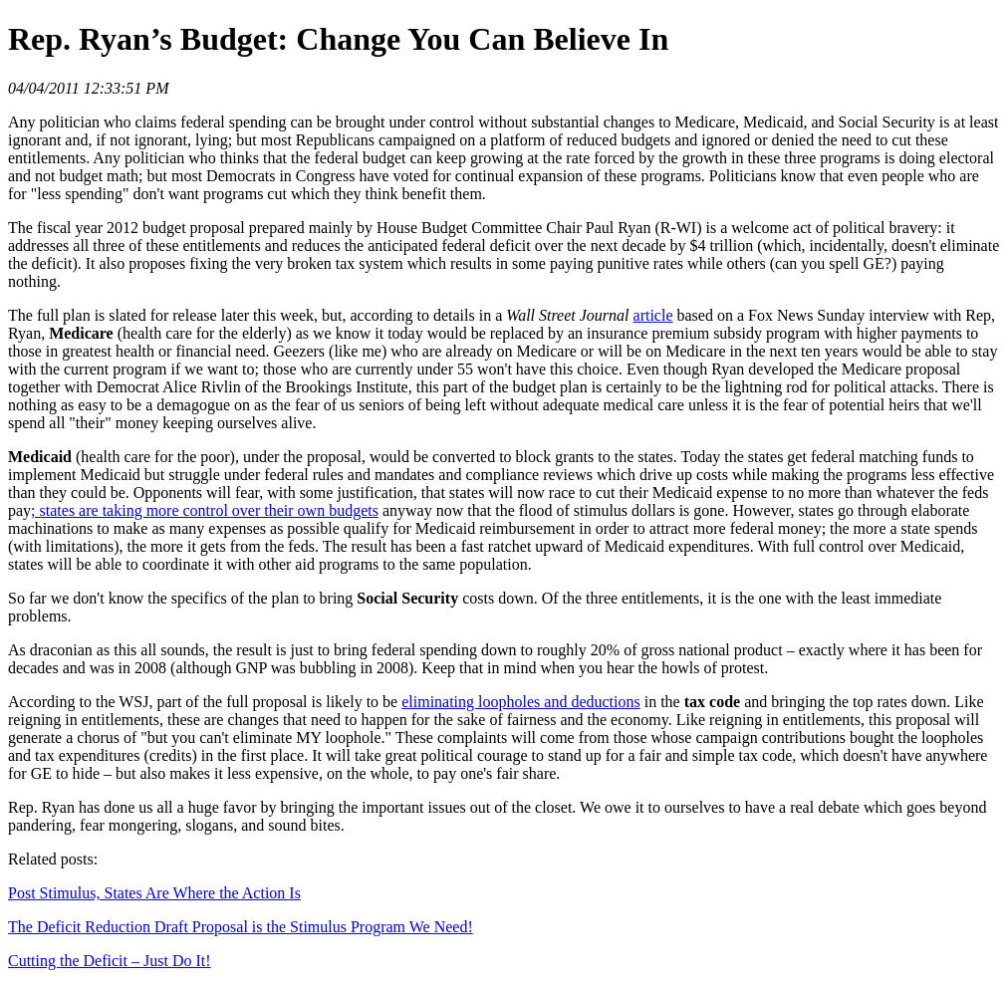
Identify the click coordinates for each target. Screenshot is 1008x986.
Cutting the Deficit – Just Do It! (109, 960)
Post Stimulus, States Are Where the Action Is (154, 892)
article (653, 315)
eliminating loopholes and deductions (520, 701)
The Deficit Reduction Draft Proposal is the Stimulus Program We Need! (240, 926)
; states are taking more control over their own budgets (204, 510)
